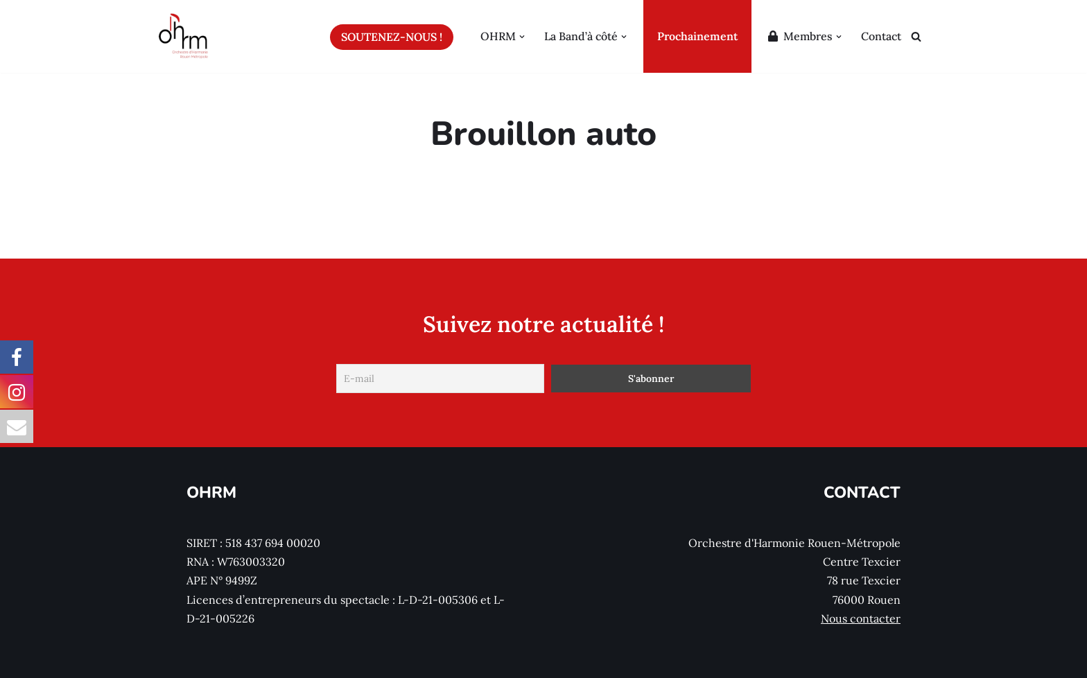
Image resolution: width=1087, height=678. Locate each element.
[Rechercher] (916, 36)
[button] (522, 36)
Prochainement (697, 36)
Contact (881, 36)
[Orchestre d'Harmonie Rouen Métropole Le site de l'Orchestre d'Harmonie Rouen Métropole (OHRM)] (184, 36)
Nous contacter (861, 618)
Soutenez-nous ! (391, 37)
